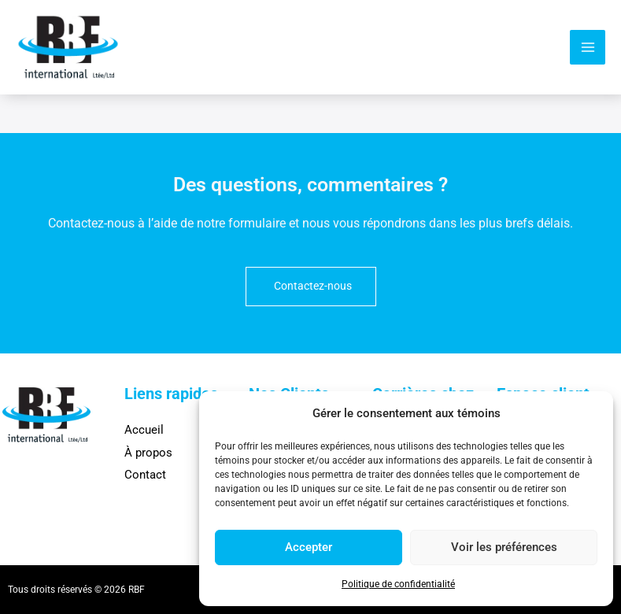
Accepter (308, 547)
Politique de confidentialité (398, 584)
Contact (145, 475)
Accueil (144, 430)
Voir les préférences (504, 547)
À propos (148, 453)
